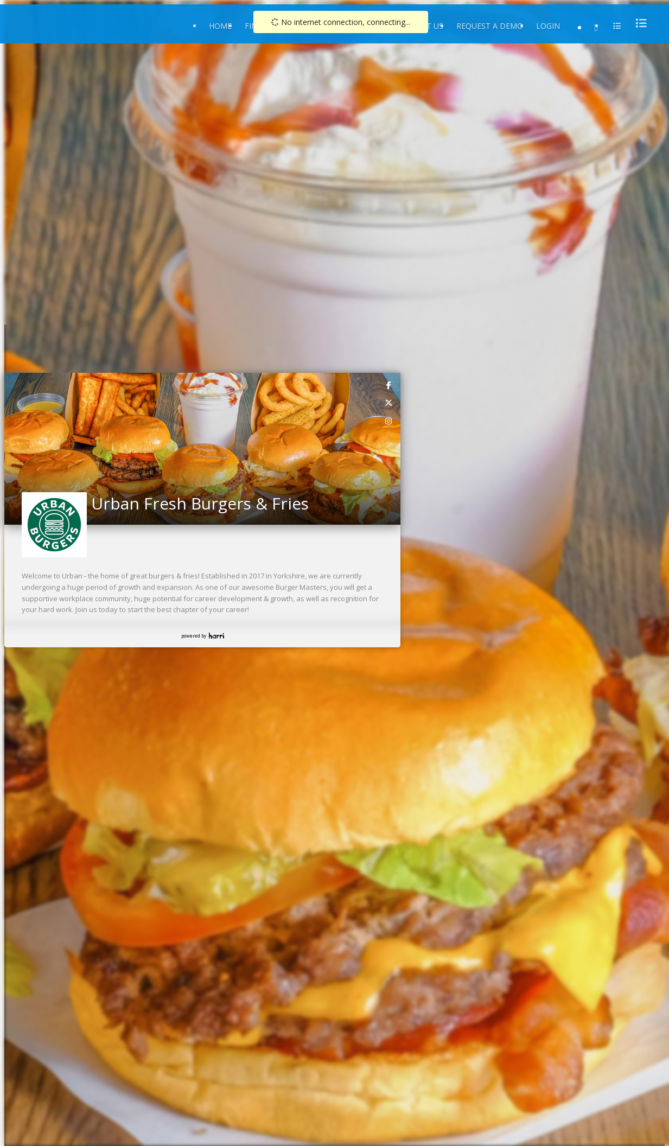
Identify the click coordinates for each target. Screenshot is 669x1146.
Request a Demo (489, 26)
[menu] (638, 23)
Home (220, 26)
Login (548, 26)
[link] (389, 384)
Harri (216, 636)
